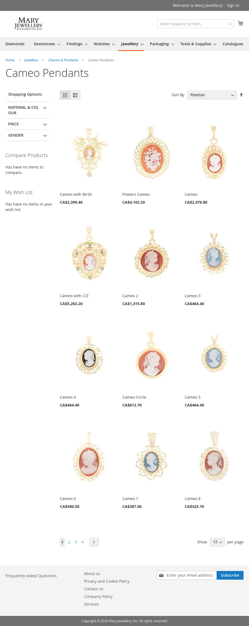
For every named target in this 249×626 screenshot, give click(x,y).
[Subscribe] (230, 575)
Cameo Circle (134, 397)
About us (92, 573)
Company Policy (98, 596)
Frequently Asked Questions (31, 575)
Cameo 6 (68, 498)
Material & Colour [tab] (23, 110)
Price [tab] (13, 124)
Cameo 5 (193, 397)
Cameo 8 (193, 498)
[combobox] (195, 23)
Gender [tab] (15, 135)
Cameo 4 (68, 397)
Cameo (191, 194)
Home (10, 60)
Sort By (178, 94)
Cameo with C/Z (74, 295)
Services (91, 604)
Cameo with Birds (76, 194)
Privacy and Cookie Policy (106, 581)
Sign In (233, 5)
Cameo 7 (130, 498)
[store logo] (28, 24)
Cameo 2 (130, 295)
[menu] (124, 44)
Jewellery (32, 60)
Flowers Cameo (136, 194)
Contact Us (94, 588)
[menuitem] (15, 43)
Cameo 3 (193, 295)
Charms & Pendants (63, 60)
